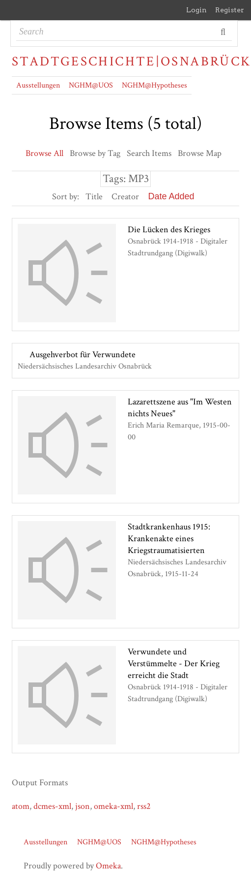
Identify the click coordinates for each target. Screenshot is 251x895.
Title (94, 196)
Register (229, 10)
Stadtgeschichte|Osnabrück (125, 61)
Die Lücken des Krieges (169, 229)
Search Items (149, 153)
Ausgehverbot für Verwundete (82, 354)
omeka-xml (113, 806)
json (82, 806)
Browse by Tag (95, 153)
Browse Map (200, 153)
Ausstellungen (38, 85)
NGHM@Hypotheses (154, 85)
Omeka (108, 865)
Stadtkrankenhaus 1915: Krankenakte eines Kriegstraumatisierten (169, 538)
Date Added (171, 196)
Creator (125, 196)
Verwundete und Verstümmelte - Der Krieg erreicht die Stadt (174, 663)
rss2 (144, 806)
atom (20, 806)
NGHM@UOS (91, 85)
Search (223, 32)
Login (196, 10)
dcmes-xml (52, 806)
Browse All (44, 153)
